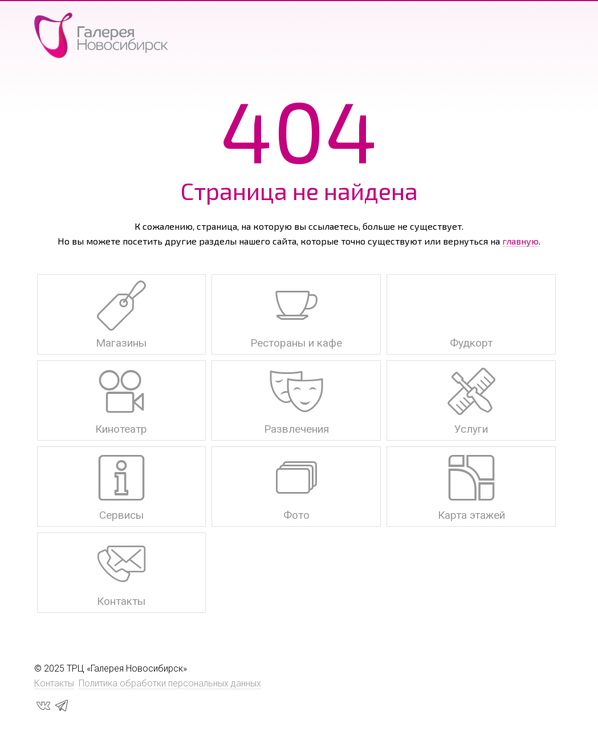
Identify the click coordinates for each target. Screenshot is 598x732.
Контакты (54, 683)
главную (520, 240)
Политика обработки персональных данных (170, 683)
